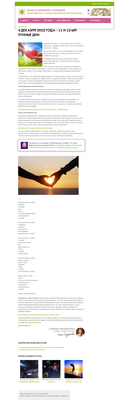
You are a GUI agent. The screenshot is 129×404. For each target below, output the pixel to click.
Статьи (36, 20)
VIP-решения (95, 20)
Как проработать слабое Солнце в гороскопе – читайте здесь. (38, 314)
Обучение (48, 20)
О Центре (24, 20)
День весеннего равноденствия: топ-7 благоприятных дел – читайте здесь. (43, 109)
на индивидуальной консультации (29, 322)
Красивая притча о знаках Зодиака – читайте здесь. (35, 128)
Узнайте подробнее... (72, 147)
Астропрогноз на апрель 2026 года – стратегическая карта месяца (42, 347)
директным (55, 55)
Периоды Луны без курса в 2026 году (32, 349)
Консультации (63, 20)
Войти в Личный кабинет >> (101, 3)
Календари (80, 20)
